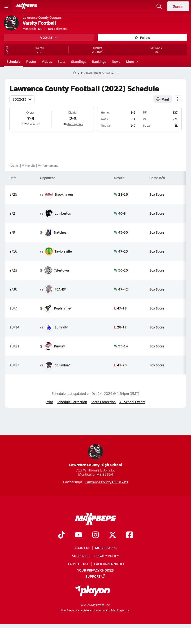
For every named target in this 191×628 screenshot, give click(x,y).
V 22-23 (49, 37)
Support (95, 576)
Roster (31, 61)
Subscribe (81, 556)
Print (49, 402)
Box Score (156, 194)
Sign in (178, 6)
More (131, 61)
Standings (78, 61)
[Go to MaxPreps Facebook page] (129, 535)
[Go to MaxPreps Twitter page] (112, 535)
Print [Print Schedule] (162, 99)
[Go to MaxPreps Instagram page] (95, 535)
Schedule (14, 61)
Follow (142, 37)
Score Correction (103, 402)
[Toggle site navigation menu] (6, 6)
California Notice (109, 564)
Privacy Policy (106, 556)
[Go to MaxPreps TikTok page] (61, 535)
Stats (61, 61)
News (116, 61)
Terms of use (77, 564)
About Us (82, 547)
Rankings (99, 61)
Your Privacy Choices (95, 570)
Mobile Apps (106, 547)
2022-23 (22, 99)
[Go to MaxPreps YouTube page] (78, 535)
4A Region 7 (75, 124)
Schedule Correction (72, 402)
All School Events (132, 402)
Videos (47, 61)
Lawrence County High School (95, 455)
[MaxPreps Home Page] (74, 73)
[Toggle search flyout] (159, 6)
